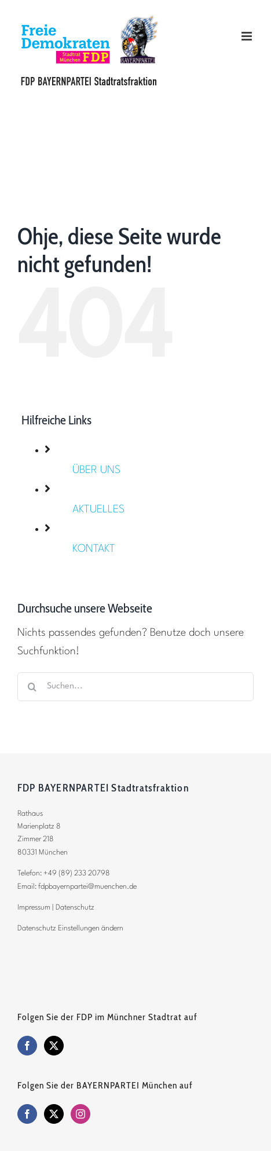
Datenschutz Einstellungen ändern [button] (70, 928)
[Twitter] (54, 1045)
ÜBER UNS (96, 470)
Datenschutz (75, 907)
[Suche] (31, 686)
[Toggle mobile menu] (247, 36)
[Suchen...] (135, 686)
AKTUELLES (98, 509)
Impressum (33, 907)
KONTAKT (93, 549)
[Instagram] (80, 1114)
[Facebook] (27, 1045)
